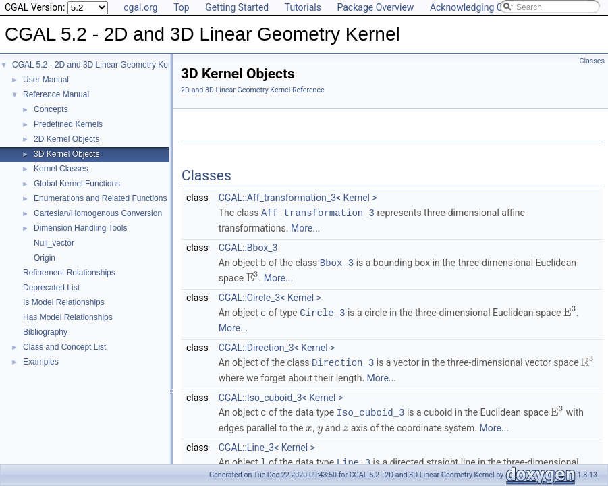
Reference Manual (56, 94)
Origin (44, 258)
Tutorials (303, 7)
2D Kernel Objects (66, 139)
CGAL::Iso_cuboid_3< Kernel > (281, 394)
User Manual (46, 79)
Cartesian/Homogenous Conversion (98, 213)
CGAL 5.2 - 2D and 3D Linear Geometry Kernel (97, 65)
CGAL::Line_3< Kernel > (267, 444)
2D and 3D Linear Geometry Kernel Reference (253, 90)
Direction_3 (343, 360)
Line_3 (353, 458)
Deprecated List (51, 287)
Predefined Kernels (68, 124)
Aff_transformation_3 (318, 212)
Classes (592, 61)
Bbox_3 (337, 261)
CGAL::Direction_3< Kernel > (277, 345)
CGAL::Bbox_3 (248, 247)
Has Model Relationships (68, 317)
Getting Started (237, 7)
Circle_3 (322, 310)
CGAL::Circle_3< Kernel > (270, 296)
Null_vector (54, 243)
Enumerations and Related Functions (100, 198)
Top (181, 7)
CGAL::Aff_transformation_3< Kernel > (298, 197)
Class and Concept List (64, 347)
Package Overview (375, 7)
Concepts (51, 109)
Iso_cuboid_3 (371, 409)
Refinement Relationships (69, 272)
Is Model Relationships (64, 302)
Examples (41, 362)
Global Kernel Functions (77, 183)
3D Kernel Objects (66, 154)
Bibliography (45, 332)
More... (305, 227)
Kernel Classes (61, 168)
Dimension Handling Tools (81, 228)
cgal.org (140, 7)
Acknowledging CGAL (475, 7)
